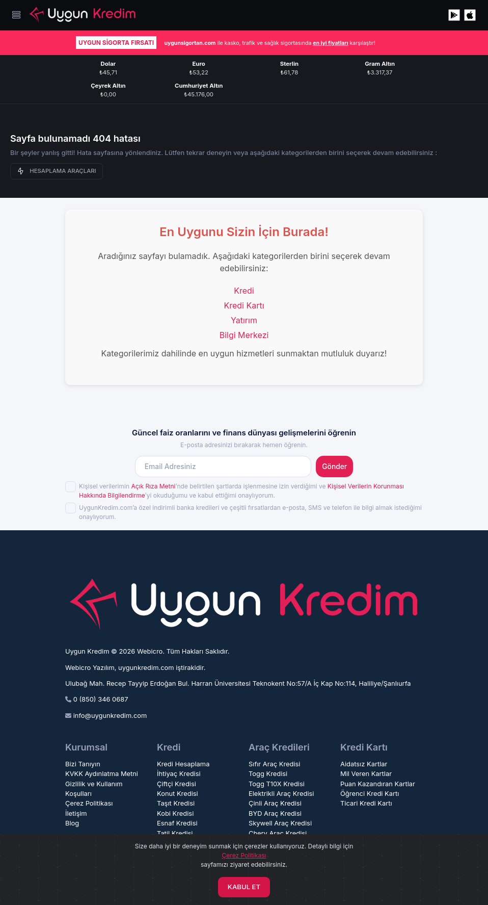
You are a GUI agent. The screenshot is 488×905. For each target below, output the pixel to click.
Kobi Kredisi (175, 813)
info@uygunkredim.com (110, 715)
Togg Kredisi (268, 774)
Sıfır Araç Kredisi (275, 764)
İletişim (76, 813)
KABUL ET (244, 887)
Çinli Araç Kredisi (275, 803)
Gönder (334, 466)
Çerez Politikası (89, 803)
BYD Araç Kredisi (275, 813)
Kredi (244, 291)
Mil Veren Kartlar (366, 774)
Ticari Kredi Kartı (366, 803)
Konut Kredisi (177, 793)
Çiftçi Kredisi (176, 784)
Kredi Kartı (244, 305)
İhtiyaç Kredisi (179, 774)
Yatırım (244, 320)
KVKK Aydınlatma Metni (101, 774)
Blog (72, 823)
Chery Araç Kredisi (278, 833)
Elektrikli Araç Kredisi (281, 793)
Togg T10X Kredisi (277, 784)
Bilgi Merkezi (244, 335)
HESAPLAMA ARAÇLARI (56, 171)
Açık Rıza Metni (153, 486)
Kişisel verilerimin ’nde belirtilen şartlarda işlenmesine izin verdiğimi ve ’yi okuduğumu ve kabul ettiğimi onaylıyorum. (241, 490)
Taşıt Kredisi (176, 803)
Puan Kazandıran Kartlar (377, 784)
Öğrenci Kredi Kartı (369, 793)
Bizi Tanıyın (82, 764)
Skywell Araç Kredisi (280, 823)
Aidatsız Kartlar (363, 764)
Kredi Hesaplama (183, 764)
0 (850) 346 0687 (100, 699)
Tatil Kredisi (175, 833)
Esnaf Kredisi (177, 823)
